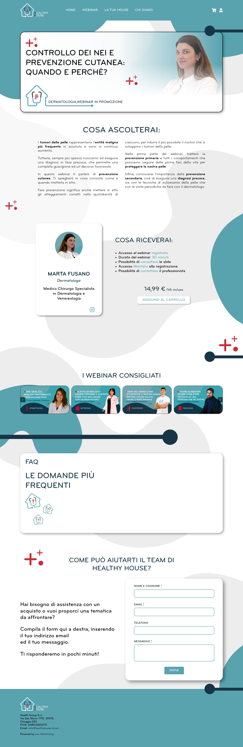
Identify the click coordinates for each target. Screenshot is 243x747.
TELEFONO (141, 623)
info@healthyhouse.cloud (43, 728)
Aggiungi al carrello (163, 300)
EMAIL (139, 604)
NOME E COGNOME (148, 586)
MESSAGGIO (143, 641)
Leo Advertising (44, 734)
